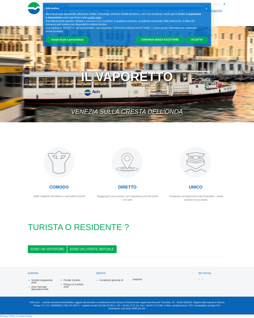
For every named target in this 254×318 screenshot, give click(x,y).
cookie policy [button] (94, 17)
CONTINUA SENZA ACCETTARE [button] (160, 39)
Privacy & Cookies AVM (74, 285)
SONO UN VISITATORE (47, 249)
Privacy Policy (7, 316)
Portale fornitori (72, 280)
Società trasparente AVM (42, 281)
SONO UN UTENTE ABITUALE (92, 249)
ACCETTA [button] (197, 39)
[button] (206, 8)
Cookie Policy (24, 316)
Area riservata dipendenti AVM (39, 288)
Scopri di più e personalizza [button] (67, 39)
